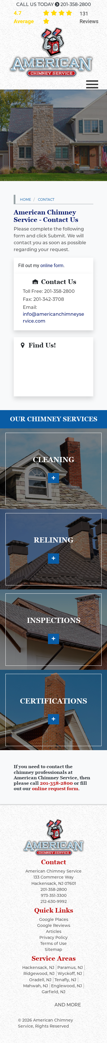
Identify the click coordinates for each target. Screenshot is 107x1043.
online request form (55, 788)
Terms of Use (53, 943)
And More (67, 1005)
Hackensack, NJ (38, 967)
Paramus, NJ (70, 967)
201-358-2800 (75, 4)
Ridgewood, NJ (38, 973)
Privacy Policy (53, 937)
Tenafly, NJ (65, 979)
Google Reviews (53, 925)
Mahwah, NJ (35, 985)
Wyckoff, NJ (70, 973)
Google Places (53, 919)
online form (51, 265)
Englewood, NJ (66, 985)
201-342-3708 (48, 299)
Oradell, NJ (40, 979)
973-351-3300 (53, 895)
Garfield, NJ (53, 991)
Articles (53, 931)
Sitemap (53, 949)
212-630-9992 (54, 901)
